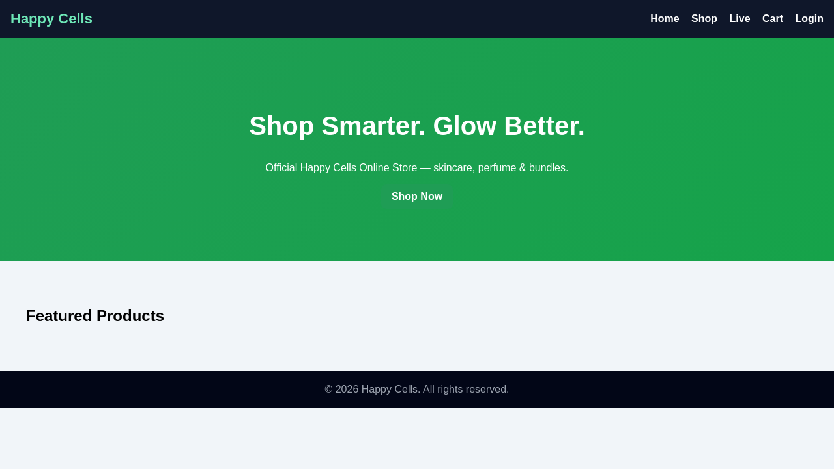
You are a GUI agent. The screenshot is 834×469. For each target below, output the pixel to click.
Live (740, 18)
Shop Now (417, 196)
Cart (772, 18)
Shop (704, 18)
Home (664, 18)
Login (809, 18)
